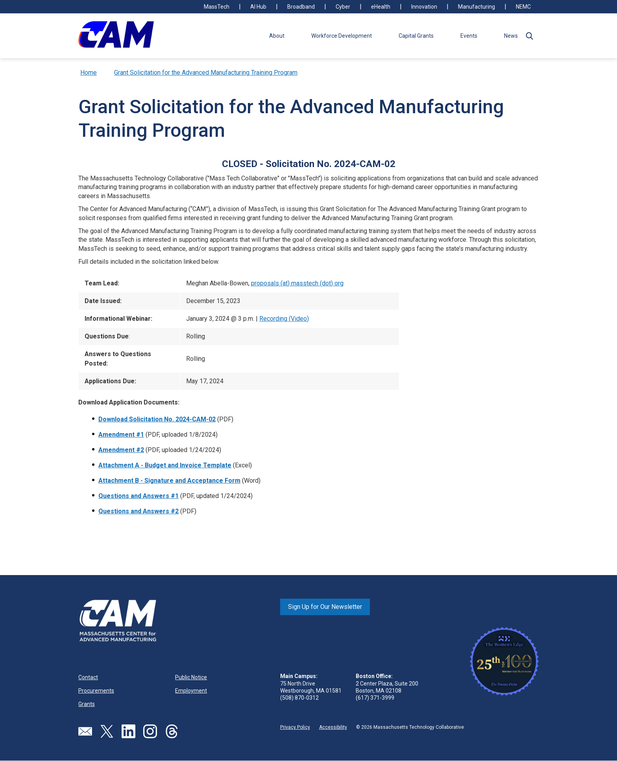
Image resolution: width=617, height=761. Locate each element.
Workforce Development (341, 36)
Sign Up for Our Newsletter (325, 606)
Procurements (96, 690)
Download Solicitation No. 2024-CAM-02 (157, 419)
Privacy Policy (295, 727)
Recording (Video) (284, 318)
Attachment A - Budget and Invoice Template (164, 465)
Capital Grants (416, 36)
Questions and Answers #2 (138, 511)
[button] (529, 35)
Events (468, 36)
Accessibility (333, 727)
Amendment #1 (121, 434)
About (276, 36)
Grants (86, 704)
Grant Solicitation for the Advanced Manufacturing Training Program (205, 72)
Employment (191, 690)
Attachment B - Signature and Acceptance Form (169, 480)
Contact (88, 677)
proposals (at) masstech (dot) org (297, 283)
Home (88, 72)
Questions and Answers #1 (138, 496)
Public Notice (191, 677)
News (511, 36)
